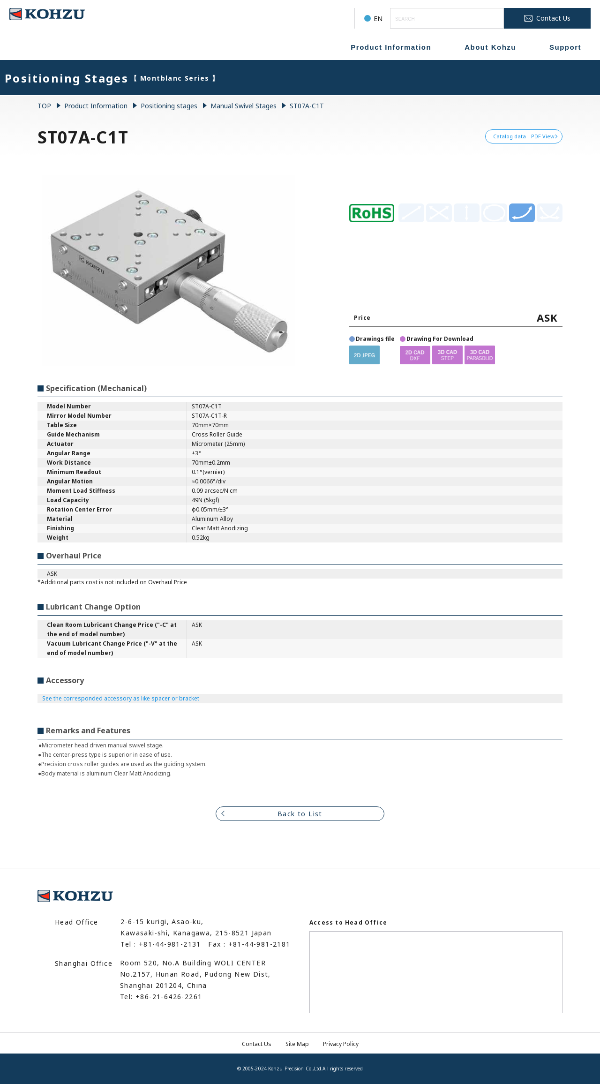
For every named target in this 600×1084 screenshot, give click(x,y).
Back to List (300, 813)
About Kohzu (490, 47)
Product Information (391, 47)
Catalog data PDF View (524, 136)
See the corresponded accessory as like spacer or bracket (120, 698)
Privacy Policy (341, 1044)
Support (565, 47)
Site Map (297, 1044)
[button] (364, 355)
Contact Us (256, 1044)
